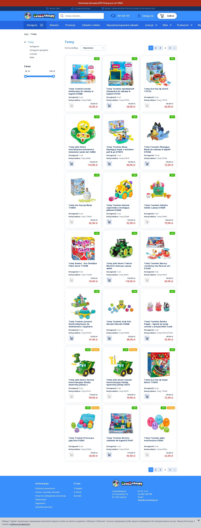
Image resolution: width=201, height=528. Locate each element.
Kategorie (32, 25)
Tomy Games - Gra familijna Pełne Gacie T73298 (83, 263)
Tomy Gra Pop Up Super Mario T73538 (156, 379)
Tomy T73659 (86, 216)
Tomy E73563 (86, 447)
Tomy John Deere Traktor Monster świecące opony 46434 (119, 265)
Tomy (31, 42)
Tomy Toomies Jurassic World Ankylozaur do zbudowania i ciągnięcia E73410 (81, 324)
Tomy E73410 (86, 332)
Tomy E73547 (124, 447)
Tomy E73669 (124, 216)
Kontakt (78, 493)
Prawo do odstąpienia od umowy (50, 493)
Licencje (149, 25)
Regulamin (40, 501)
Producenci (183, 25)
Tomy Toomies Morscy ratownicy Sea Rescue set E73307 (157, 265)
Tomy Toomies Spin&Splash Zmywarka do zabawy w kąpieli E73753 (120, 91)
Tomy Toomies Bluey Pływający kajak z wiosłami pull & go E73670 (120, 149)
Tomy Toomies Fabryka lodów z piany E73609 (156, 205)
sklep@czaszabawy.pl (148, 498)
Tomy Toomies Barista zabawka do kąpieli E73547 (119, 437)
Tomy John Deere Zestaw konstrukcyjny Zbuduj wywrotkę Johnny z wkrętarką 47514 (81, 382)
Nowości (54, 25)
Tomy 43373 (123, 389)
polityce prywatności (20, 524)
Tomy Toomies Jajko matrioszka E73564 (154, 437)
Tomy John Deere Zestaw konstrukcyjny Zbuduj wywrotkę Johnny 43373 (119, 380)
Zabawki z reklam (91, 25)
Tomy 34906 (86, 158)
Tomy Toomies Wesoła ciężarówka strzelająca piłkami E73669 (118, 207)
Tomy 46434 (123, 274)
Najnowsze (88, 48)
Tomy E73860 (86, 100)
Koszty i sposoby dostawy (47, 490)
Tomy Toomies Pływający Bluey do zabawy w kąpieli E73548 (157, 149)
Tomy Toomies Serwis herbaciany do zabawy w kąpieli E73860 (81, 91)
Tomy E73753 (124, 100)
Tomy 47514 (86, 389)
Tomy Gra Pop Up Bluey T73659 (80, 205)
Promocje (70, 25)
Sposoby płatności (43, 505)
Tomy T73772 (162, 100)
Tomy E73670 (124, 158)
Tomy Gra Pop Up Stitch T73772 (156, 90)
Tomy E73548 (162, 158)
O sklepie (78, 486)
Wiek (165, 25)
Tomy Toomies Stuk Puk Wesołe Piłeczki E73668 (118, 321)
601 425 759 (146, 492)
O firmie (77, 490)
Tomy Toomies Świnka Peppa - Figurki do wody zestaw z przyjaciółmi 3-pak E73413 (158, 324)
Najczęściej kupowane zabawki (122, 25)
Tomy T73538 (162, 389)
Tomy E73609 (162, 216)
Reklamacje (40, 497)
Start (26, 34)
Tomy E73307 (162, 274)
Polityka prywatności (45, 486)
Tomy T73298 (86, 274)
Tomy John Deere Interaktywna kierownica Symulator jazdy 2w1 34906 (82, 149)
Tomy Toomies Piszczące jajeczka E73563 (81, 437)
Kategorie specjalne (39, 50)
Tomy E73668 (124, 332)
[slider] (25, 76)
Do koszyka (109, 105)
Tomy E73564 (162, 447)
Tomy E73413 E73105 (165, 332)
